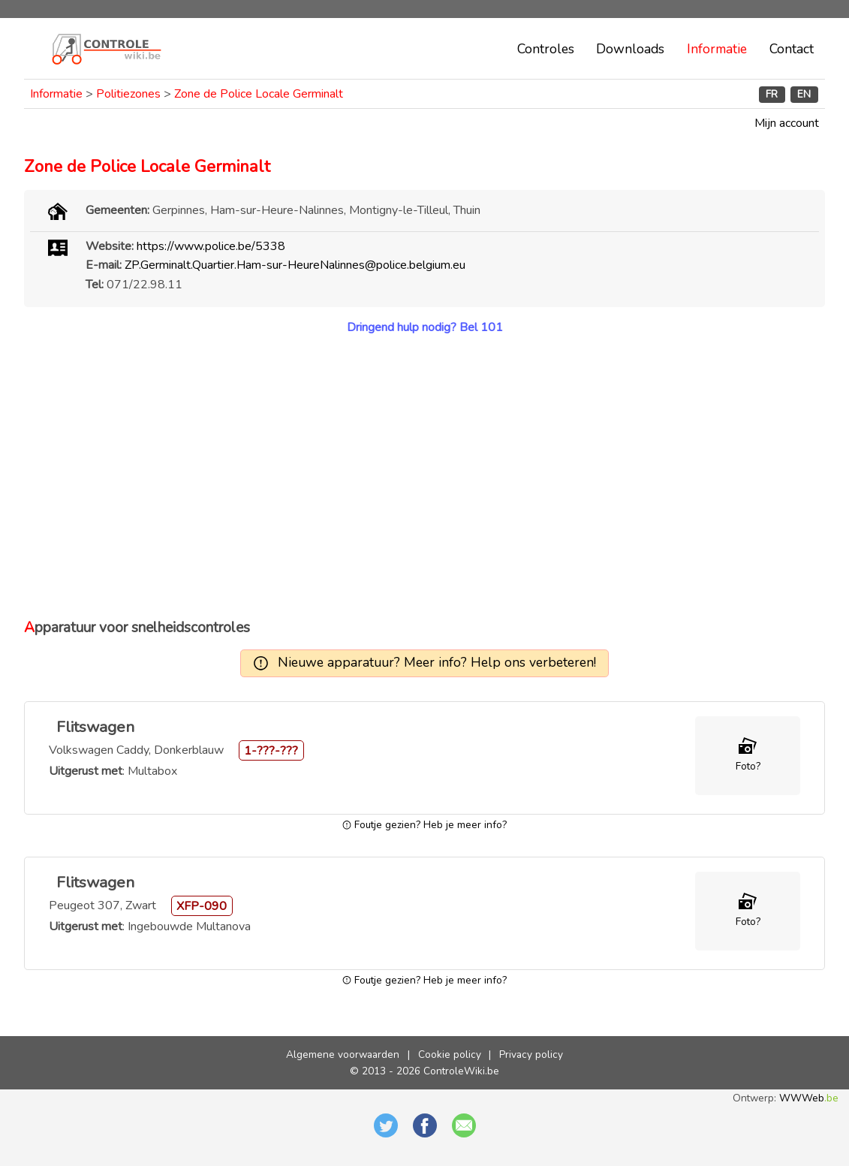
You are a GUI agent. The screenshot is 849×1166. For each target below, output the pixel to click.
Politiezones (128, 94)
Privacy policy (531, 1054)
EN (804, 94)
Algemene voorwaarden (342, 1054)
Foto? (748, 766)
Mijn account (786, 123)
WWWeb (808, 1098)
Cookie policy (449, 1054)
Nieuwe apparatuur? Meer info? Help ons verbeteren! (437, 662)
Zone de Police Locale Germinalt (258, 94)
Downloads (630, 49)
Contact (791, 49)
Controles (545, 49)
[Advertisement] (424, 477)
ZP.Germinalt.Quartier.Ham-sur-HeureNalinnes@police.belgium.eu (295, 265)
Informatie (717, 49)
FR (772, 94)
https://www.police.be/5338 (211, 246)
